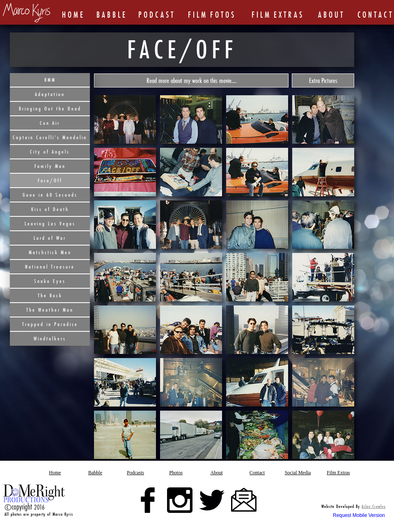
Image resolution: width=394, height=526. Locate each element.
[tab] (125, 119)
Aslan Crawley (374, 506)
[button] (191, 80)
